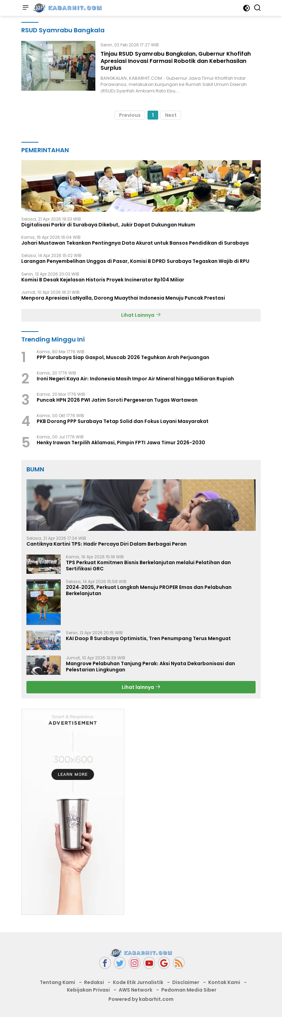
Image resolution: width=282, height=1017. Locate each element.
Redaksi (94, 982)
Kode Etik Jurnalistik (138, 982)
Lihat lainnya (141, 687)
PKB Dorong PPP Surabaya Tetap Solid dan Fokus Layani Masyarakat (123, 421)
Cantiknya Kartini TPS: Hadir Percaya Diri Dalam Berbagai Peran (106, 544)
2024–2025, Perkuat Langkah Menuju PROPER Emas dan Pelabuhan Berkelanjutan (149, 590)
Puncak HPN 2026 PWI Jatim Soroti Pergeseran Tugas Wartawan (117, 400)
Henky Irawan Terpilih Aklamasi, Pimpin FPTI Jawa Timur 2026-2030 (121, 442)
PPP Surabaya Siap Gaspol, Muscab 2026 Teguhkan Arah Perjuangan (123, 357)
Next (171, 115)
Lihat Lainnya (141, 315)
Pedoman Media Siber (188, 989)
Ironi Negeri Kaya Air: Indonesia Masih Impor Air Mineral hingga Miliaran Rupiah (135, 379)
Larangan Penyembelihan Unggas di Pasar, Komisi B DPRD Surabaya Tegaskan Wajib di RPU (135, 261)
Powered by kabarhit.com (141, 999)
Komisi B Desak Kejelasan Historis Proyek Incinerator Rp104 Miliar (102, 280)
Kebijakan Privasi (88, 989)
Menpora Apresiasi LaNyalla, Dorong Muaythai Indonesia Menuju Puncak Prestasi (123, 298)
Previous (130, 115)
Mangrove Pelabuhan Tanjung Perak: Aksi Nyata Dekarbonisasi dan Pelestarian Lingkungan (150, 666)
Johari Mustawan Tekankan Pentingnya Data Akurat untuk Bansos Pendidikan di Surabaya (135, 243)
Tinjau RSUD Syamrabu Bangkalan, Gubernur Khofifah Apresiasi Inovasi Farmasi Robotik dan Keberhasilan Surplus (176, 61)
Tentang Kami (57, 982)
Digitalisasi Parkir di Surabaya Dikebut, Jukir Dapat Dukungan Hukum (108, 225)
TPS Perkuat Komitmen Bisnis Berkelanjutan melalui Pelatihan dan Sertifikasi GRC (148, 565)
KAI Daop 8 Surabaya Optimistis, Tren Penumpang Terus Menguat (148, 638)
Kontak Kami (224, 982)
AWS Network (135, 989)
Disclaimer (185, 982)
